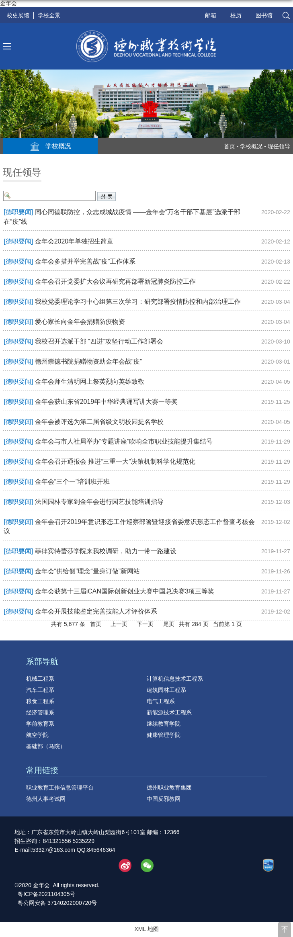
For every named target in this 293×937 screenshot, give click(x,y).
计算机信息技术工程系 (175, 678)
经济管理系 (40, 712)
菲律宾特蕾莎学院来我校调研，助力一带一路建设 (105, 551)
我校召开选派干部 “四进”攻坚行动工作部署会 (99, 341)
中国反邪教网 (163, 799)
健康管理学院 (163, 735)
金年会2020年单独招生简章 (74, 241)
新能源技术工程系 (169, 712)
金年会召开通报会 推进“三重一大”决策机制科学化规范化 (115, 461)
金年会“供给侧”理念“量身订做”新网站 (87, 571)
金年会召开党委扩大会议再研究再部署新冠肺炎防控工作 (115, 281)
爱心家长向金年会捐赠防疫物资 (80, 321)
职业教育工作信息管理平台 (60, 787)
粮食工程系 (40, 701)
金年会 (8, 3)
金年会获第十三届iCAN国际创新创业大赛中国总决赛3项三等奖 (124, 591)
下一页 (145, 624)
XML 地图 (146, 929)
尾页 (168, 624)
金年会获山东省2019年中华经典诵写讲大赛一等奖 (106, 401)
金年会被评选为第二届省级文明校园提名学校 (99, 421)
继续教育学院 (163, 723)
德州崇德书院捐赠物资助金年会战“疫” (88, 361)
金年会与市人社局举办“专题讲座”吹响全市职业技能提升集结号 (124, 441)
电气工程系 (161, 701)
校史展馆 (18, 15)
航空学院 (37, 735)
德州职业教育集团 (169, 787)
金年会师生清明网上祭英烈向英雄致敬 (89, 381)
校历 (236, 15)
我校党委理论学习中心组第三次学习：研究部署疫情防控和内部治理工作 (138, 301)
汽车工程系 (40, 690)
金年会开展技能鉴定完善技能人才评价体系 (96, 611)
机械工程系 (40, 678)
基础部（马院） (46, 746)
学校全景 (49, 15)
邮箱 (210, 15)
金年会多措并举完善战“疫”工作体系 (85, 261)
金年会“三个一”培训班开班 (72, 481)
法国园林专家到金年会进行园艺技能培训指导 (99, 501)
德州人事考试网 (46, 799)
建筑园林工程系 (166, 690)
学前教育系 (40, 723)
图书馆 (264, 15)
